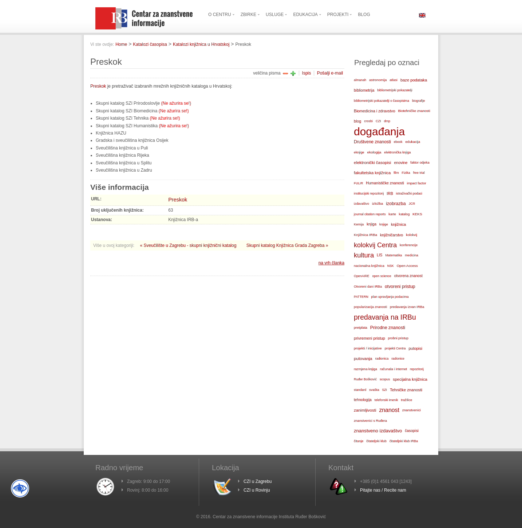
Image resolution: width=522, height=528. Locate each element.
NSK (390, 266)
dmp (387, 121)
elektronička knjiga (397, 152)
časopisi (411, 431)
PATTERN (361, 297)
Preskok (98, 86)
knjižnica (398, 224)
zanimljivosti (365, 410)
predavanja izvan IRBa (407, 307)
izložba (377, 203)
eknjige (359, 152)
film (396, 173)
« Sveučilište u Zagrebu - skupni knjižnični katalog (189, 245)
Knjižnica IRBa (365, 235)
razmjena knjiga (365, 369)
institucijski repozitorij (369, 193)
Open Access (407, 266)
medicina (411, 255)
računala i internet (393, 369)
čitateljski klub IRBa (403, 441)
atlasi (393, 80)
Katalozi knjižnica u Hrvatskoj (201, 44)
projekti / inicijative (368, 348)
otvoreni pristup (400, 286)
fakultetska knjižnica (372, 173)
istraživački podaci (409, 193)
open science (381, 276)
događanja (379, 132)
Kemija (359, 224)
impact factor (416, 183)
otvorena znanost (408, 276)
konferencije (409, 245)
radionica (381, 358)
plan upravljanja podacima (390, 297)
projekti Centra (395, 348)
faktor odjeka (419, 162)
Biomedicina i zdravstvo (374, 111)
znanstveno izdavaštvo (378, 430)
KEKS (417, 214)
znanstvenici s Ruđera (370, 421)
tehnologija (363, 400)
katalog (404, 214)
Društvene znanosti (372, 141)
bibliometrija (364, 90)
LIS (379, 255)
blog (357, 121)
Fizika (406, 173)
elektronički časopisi (372, 162)
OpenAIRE (361, 276)
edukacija (413, 142)
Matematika (393, 255)
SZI (384, 390)
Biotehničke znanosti (414, 111)
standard (360, 390)
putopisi (415, 348)
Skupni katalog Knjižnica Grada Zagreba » (287, 245)
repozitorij (417, 369)
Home (121, 44)
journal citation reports (369, 214)
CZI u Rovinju (257, 490)
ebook (398, 142)
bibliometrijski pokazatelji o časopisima (381, 101)
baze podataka (413, 80)
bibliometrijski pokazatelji (394, 90)
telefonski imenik (386, 400)
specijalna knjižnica (410, 379)
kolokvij (411, 235)
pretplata (360, 327)
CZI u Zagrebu (258, 481)
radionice (397, 358)
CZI (378, 121)
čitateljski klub (376, 441)
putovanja (363, 358)
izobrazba (396, 203)
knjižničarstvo (391, 235)
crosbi (368, 121)
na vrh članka (331, 262)
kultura (364, 255)
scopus (385, 379)
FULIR (358, 183)
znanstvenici (411, 410)
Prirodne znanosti (387, 327)
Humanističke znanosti (385, 183)
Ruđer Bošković (365, 379)
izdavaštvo (361, 203)
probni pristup (398, 338)
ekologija (374, 152)
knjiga (371, 224)
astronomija (378, 80)
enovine (400, 162)
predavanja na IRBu (385, 317)
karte (392, 214)
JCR (412, 203)
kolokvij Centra (375, 245)
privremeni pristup (369, 338)
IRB (390, 193)
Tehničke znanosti (406, 390)
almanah (360, 80)
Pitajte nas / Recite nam (383, 490)
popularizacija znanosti (370, 307)
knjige (383, 224)
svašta (374, 390)
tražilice (406, 400)
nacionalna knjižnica (369, 266)
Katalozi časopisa (150, 44)
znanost (389, 410)
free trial (419, 173)
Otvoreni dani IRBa (368, 286)
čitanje (358, 441)
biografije (418, 101)
